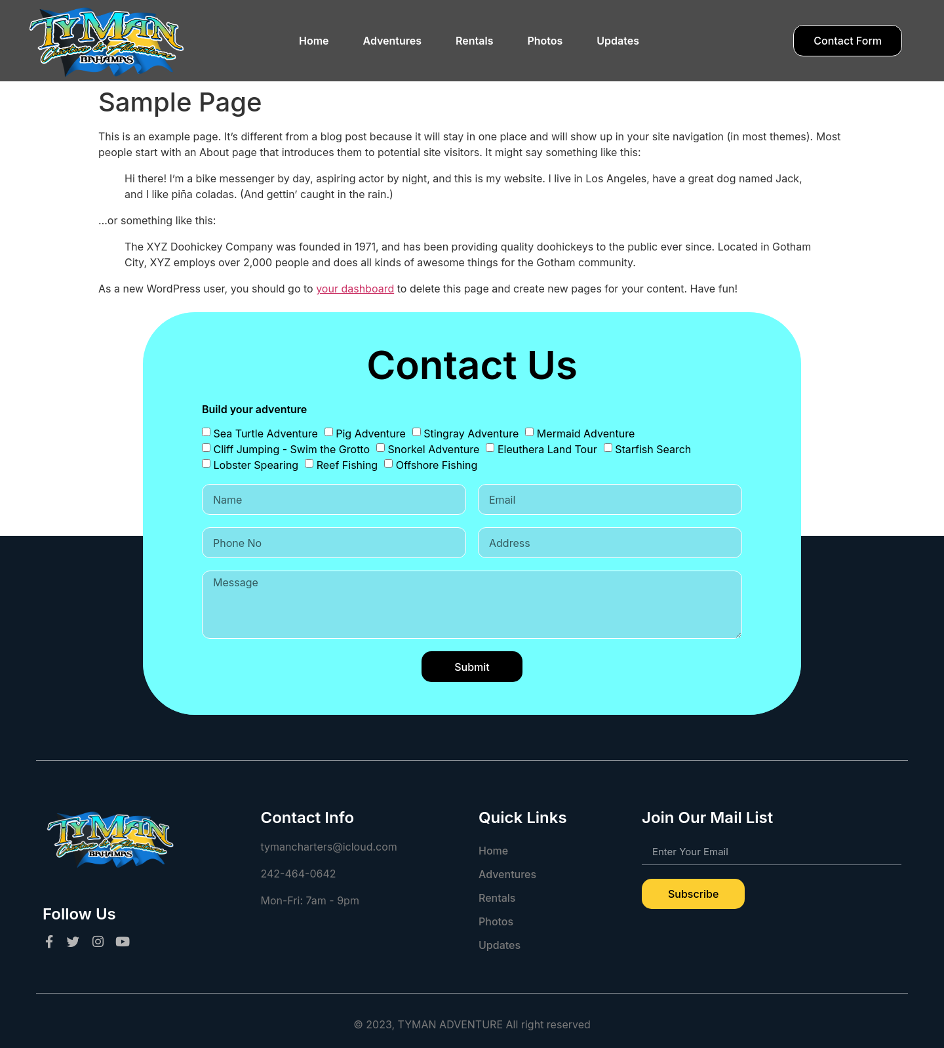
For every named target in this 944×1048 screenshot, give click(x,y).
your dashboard (355, 288)
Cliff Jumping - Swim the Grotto (292, 449)
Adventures (392, 40)
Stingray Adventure (471, 433)
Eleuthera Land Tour (547, 449)
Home (314, 40)
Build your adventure (254, 410)
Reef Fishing (347, 465)
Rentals (474, 40)
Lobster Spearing (256, 465)
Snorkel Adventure (434, 449)
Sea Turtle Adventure (266, 433)
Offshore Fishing (437, 465)
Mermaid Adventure (586, 433)
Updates (618, 40)
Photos (544, 40)
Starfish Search (653, 449)
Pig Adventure (371, 433)
